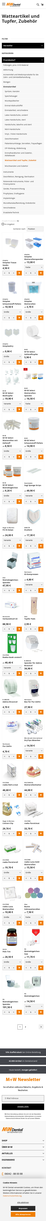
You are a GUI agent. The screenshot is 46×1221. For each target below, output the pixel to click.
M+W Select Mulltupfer (8, 394)
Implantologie (9, 198)
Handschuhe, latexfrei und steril (18, 124)
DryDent (28, 530)
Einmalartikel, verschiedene (16, 110)
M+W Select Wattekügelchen (10, 486)
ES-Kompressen (31, 574)
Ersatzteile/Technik (11, 212)
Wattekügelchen (32, 996)
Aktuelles (7, 1153)
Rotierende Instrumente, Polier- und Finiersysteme (18, 182)
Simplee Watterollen (30, 302)
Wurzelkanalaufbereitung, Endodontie (19, 203)
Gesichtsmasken (12, 138)
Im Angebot (8, 224)
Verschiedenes (9, 207)
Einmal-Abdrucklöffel (14, 105)
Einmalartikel (9, 86)
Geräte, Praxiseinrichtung (14, 188)
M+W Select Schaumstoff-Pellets (33, 441)
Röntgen (6, 82)
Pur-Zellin (7, 746)
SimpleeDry (8, 346)
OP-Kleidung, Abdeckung (15, 148)
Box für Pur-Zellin (32, 701)
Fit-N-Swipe (8, 530)
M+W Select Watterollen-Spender (30, 393)
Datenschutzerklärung (12, 1195)
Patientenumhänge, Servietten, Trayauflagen (23, 143)
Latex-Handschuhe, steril (15, 119)
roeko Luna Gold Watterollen (31, 863)
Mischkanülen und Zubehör (16, 166)
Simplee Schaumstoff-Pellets (12, 302)
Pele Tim (7, 951)
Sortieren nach (19, 229)
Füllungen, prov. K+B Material (15, 65)
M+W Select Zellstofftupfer (31, 353)
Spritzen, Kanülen (12, 91)
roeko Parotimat (31, 823)
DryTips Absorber (32, 740)
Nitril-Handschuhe (12, 129)
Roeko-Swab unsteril (12, 657)
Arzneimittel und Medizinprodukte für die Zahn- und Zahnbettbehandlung (20, 75)
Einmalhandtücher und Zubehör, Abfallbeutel (18, 154)
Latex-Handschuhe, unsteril (16, 115)
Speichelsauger (11, 96)
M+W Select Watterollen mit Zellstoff (10, 440)
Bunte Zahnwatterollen (32, 907)
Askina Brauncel (10, 701)
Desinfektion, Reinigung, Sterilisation (18, 176)
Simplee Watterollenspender (33, 258)
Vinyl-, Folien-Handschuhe (16, 134)
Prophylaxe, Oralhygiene (13, 193)
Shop (4, 1140)
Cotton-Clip (8, 823)
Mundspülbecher (12, 100)
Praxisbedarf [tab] (9, 60)
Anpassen (23, 1208)
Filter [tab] (5, 38)
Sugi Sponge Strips (32, 485)
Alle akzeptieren (23, 1214)
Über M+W (7, 1147)
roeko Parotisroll (10, 862)
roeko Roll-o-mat (10, 784)
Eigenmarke (8, 1159)
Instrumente (8, 172)
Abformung (8, 69)
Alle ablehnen (23, 1202)
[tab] (23, 1140)
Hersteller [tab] (8, 45)
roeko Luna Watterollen (8, 907)
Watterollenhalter (32, 784)
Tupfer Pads (29, 618)
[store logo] (13, 4)
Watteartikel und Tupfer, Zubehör (20, 160)
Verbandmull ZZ (10, 618)
